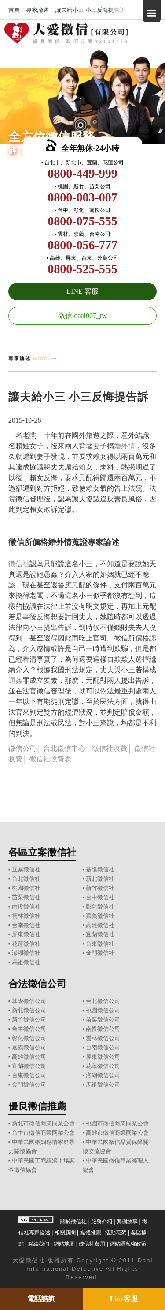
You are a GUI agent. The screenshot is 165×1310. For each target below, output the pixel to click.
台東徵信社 (100, 943)
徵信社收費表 (50, 759)
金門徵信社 (100, 953)
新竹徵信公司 (29, 1019)
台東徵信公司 (29, 1075)
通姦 (15, 680)
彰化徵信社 (100, 906)
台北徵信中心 (64, 748)
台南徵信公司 (103, 1047)
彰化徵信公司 (29, 1038)
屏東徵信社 (26, 934)
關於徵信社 (73, 1222)
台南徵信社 (26, 925)
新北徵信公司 (29, 1010)
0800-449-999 (82, 173)
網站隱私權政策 (128, 1244)
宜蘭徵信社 (100, 934)
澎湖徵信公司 (103, 1075)
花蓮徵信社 (26, 943)
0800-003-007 (82, 197)
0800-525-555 (82, 269)
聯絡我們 (38, 1244)
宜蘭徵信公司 (29, 1066)
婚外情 (124, 446)
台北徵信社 (26, 878)
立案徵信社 (26, 869)
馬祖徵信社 (26, 962)
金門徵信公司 (29, 1084)
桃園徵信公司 (103, 1010)
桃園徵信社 (26, 888)
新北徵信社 (100, 878)
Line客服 (124, 1298)
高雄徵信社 (100, 925)
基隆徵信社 (100, 869)
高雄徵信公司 (29, 1056)
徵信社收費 (109, 748)
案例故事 (127, 1222)
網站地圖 (64, 1244)
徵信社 (18, 564)
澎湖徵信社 (26, 953)
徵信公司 (22, 748)
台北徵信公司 (103, 1001)
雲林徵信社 (26, 915)
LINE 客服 (82, 291)
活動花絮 (115, 1233)
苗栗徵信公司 (103, 1019)
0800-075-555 (82, 221)
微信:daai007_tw (82, 315)
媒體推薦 (90, 1233)
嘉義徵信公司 (29, 1047)
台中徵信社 (100, 897)
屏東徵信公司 (103, 1056)
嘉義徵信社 (100, 915)
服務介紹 (101, 1222)
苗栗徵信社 (26, 897)
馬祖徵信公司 (103, 1084)
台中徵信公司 (29, 1029)
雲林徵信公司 (103, 1038)
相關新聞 (65, 1233)
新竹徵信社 (100, 888)
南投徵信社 (26, 906)
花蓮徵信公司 (103, 1066)
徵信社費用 (92, 1244)
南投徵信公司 (103, 1029)
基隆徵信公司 (29, 1001)
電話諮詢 (41, 1298)
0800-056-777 (82, 245)
